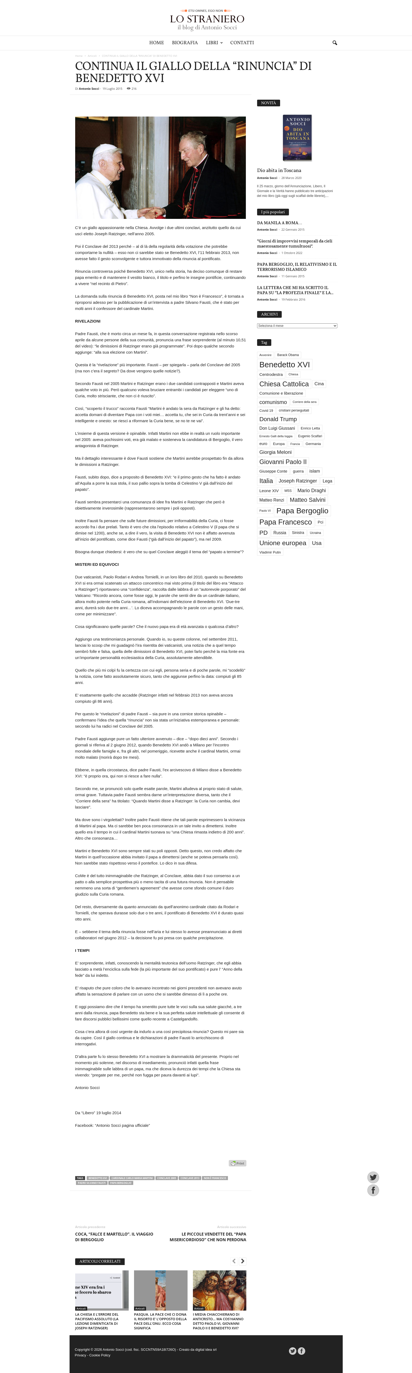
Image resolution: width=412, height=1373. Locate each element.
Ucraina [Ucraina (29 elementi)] (315, 533)
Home (156, 43)
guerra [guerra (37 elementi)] (298, 471)
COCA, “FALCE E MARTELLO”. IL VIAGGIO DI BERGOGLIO (114, 1236)
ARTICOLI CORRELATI (99, 1261)
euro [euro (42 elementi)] (264, 444)
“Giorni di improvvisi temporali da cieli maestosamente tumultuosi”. (294, 243)
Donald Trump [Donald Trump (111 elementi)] (278, 419)
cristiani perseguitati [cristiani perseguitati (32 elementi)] (294, 410)
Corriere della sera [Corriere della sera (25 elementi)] (304, 401)
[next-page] (242, 1261)
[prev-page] (234, 1261)
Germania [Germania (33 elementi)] (313, 444)
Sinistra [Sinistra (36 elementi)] (298, 533)
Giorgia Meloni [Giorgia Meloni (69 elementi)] (276, 452)
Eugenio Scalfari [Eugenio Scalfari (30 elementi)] (310, 436)
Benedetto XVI (98, 1178)
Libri (214, 43)
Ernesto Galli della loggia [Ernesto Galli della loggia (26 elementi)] (276, 436)
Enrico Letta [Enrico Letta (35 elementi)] (310, 428)
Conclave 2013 (190, 1178)
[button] (335, 43)
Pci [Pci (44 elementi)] (320, 522)
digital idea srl (206, 1350)
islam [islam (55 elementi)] (315, 471)
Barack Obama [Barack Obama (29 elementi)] (288, 355)
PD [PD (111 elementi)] (264, 532)
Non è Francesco (215, 1178)
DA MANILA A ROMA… (279, 222)
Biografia (185, 43)
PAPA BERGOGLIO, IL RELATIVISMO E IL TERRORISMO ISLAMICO (297, 267)
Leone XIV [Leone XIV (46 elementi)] (269, 490)
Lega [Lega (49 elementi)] (327, 480)
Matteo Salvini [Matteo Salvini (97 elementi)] (307, 500)
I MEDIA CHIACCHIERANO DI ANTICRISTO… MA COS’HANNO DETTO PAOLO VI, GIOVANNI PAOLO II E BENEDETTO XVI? (218, 1321)
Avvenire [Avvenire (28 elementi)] (266, 355)
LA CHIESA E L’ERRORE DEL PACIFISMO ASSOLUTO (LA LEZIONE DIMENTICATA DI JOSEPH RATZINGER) (97, 1321)
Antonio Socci (89, 89)
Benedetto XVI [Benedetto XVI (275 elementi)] (285, 364)
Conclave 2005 (166, 1178)
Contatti (242, 43)
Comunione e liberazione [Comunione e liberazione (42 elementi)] (281, 393)
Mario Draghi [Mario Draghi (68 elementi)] (311, 490)
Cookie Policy (99, 1355)
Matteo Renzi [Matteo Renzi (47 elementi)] (272, 500)
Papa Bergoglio (120, 1183)
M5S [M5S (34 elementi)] (288, 491)
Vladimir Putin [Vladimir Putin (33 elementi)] (270, 552)
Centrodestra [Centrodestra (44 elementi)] (271, 374)
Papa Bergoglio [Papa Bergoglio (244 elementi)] (302, 510)
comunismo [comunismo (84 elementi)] (273, 402)
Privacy (80, 1355)
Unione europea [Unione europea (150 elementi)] (283, 543)
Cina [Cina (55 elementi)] (319, 383)
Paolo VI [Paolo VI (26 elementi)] (265, 510)
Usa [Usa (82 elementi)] (317, 543)
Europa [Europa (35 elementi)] (279, 444)
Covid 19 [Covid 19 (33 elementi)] (266, 411)
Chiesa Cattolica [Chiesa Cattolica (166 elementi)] (284, 384)
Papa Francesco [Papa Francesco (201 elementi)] (286, 522)
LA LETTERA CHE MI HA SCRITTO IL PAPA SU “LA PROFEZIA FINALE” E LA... (295, 290)
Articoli (92, 56)
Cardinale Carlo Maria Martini (132, 1178)
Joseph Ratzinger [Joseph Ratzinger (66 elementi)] (298, 481)
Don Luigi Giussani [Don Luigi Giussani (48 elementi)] (277, 428)
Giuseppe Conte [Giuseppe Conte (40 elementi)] (273, 471)
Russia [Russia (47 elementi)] (279, 532)
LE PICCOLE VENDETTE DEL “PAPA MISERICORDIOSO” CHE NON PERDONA (208, 1236)
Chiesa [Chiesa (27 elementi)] (293, 374)
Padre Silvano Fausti (92, 1183)
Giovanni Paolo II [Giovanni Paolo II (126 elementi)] (283, 461)
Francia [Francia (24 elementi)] (295, 444)
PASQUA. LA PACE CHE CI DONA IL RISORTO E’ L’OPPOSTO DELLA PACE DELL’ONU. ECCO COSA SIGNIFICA (160, 1321)
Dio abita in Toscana (279, 170)
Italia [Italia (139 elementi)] (266, 480)
